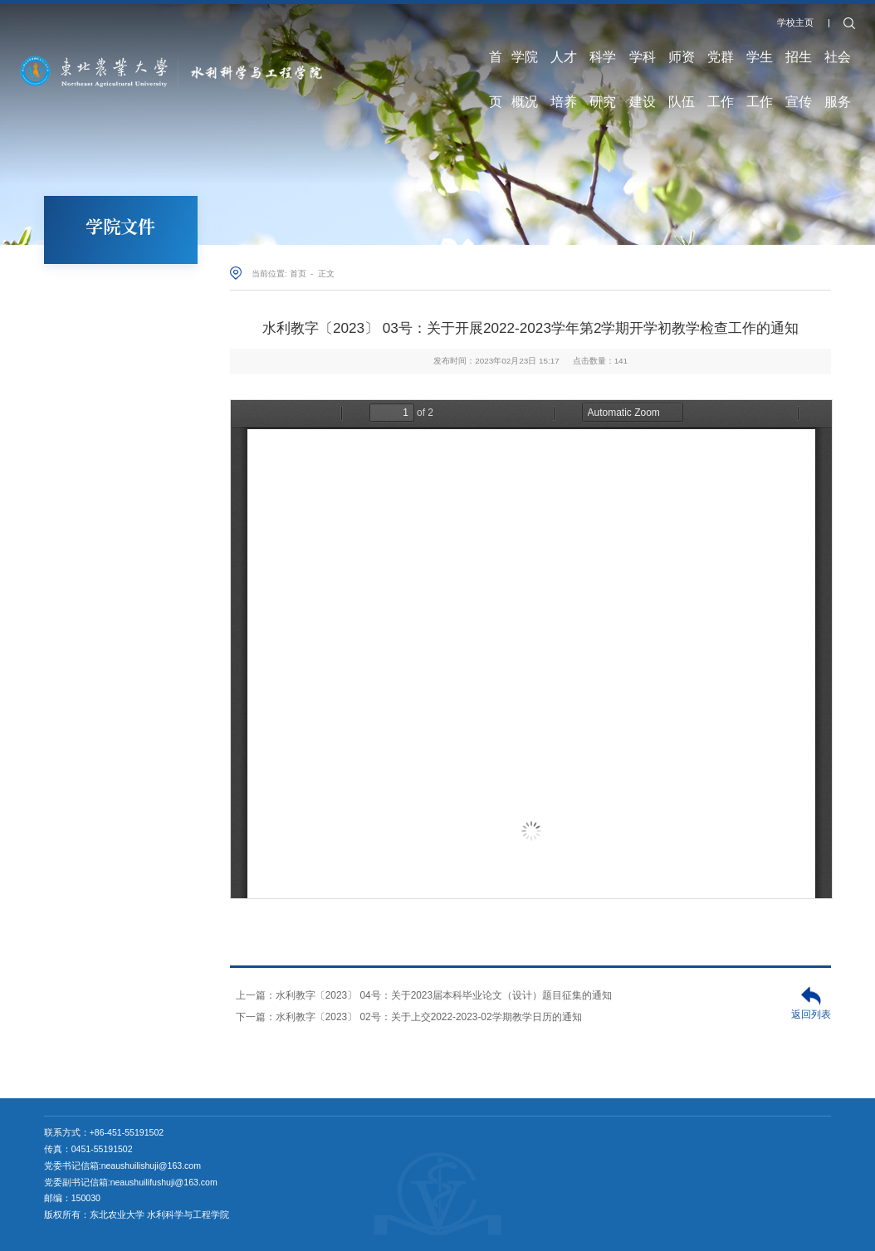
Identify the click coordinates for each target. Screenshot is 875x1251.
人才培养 (564, 66)
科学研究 (603, 66)
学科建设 (642, 66)
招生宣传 (799, 66)
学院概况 (525, 66)
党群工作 (721, 66)
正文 (326, 273)
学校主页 (795, 22)
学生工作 (760, 66)
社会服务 (838, 66)
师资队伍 (682, 66)
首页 (496, 66)
